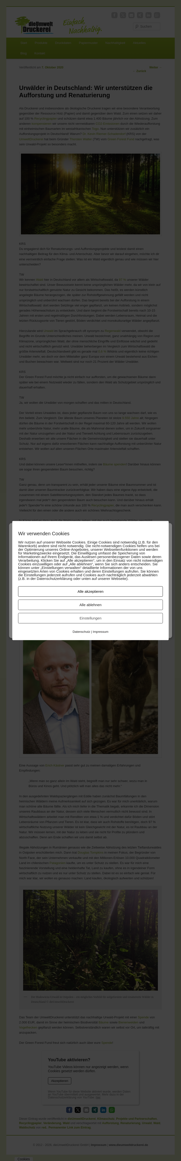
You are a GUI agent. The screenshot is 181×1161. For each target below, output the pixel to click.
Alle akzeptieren (91, 591)
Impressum (100, 632)
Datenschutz (81, 632)
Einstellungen (90, 618)
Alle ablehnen (91, 605)
